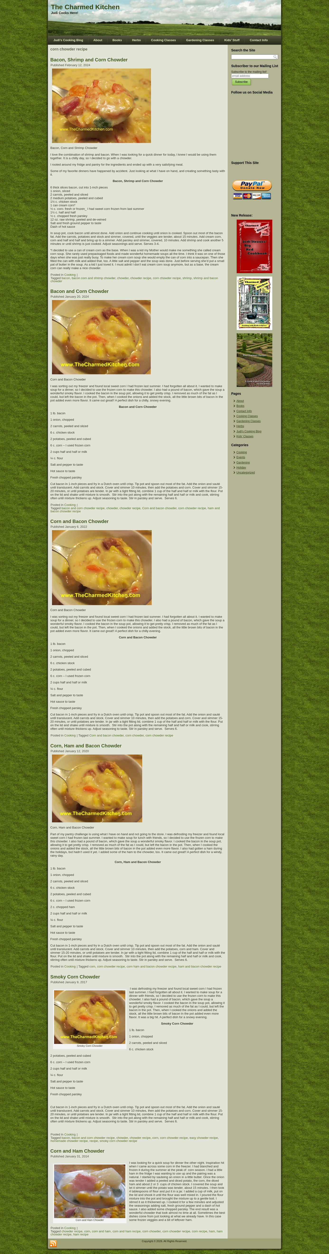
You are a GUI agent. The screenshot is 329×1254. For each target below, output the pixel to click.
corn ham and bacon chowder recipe (151, 966)
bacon (65, 278)
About (97, 40)
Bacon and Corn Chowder (79, 291)
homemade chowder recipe (69, 1141)
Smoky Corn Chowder (75, 976)
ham (212, 1231)
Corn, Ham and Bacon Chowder (86, 745)
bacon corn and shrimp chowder (93, 278)
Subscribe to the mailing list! (249, 72)
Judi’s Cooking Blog (68, 40)
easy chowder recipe (203, 1138)
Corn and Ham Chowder (77, 1151)
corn (92, 966)
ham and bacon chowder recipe (199, 966)
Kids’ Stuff (232, 40)
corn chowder (134, 735)
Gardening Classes (200, 40)
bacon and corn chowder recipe (82, 508)
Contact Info (259, 40)
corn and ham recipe (127, 1231)
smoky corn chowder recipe (118, 1141)
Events (240, 457)
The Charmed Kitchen (85, 7)
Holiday (241, 467)
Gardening (243, 462)
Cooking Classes (163, 40)
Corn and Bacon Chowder (79, 521)
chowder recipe (140, 278)
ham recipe (80, 1234)
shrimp (187, 278)
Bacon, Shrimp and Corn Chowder (89, 59)
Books (117, 40)
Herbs (136, 40)
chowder (122, 278)
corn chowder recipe (167, 278)
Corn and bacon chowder (159, 508)
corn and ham (101, 1231)
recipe (93, 1141)
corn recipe (199, 1231)
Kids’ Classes (245, 436)
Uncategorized (245, 472)
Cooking (70, 274)
